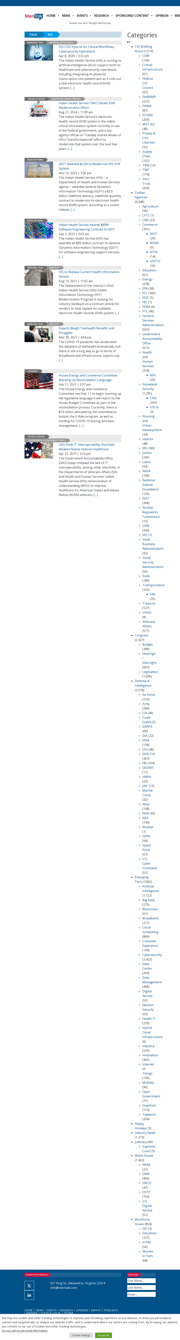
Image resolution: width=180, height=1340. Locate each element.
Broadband (150, 918)
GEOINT (148, 768)
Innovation (150, 1055)
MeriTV (96, 1310)
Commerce (150, 224)
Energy (147, 279)
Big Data (148, 900)
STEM (146, 1242)
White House (144, 1155)
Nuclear (148, 827)
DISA (145, 740)
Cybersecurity (152, 955)
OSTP (146, 1192)
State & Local (51, 1313)
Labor (146, 462)
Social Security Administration (152, 562)
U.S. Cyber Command (149, 863)
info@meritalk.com (63, 1288)
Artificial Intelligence (61, 42)
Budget (147, 644)
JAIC (145, 786)
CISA (153, 398)
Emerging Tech (35, 42)
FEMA (146, 307)
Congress (32, 371)
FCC (145, 293)
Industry (148, 1046)
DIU (145, 749)
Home (51, 16)
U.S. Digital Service (147, 1205)
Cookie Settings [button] (81, 1335)
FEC (144, 302)
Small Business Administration (152, 544)
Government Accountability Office (47, 440)
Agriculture (150, 206)
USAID (146, 612)
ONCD (146, 1183)
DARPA (147, 726)
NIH (153, 375)
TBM (145, 165)
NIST (153, 234)
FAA (152, 594)
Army (146, 704)
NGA (145, 813)
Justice (147, 453)
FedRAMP (149, 97)
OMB (146, 1174)
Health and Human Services (66, 99)
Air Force (148, 695)
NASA (146, 471)
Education (149, 270)
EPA (145, 288)
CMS (145, 220)
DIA (144, 736)
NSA (145, 818)
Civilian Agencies (36, 99)
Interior (147, 439)
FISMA (146, 106)
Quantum (149, 1105)
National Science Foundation (150, 484)
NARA (146, 1165)
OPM (145, 526)
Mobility (148, 1082)
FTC (145, 311)
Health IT (54, 267)
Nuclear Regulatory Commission (151, 512)
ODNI (146, 836)
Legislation (150, 672)
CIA (144, 713)
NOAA (154, 243)
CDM (145, 56)
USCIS (154, 407)
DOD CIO (148, 754)
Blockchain (150, 909)
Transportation (153, 585)
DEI (144, 1228)
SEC (145, 535)
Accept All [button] (103, 1335)
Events (82, 16)
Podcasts (111, 1310)
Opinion (161, 16)
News (66, 16)
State (146, 576)
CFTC (146, 215)
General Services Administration (152, 320)
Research (101, 16)
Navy (146, 804)
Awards (31, 1313)
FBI (144, 763)
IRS (144, 448)
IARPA (146, 777)
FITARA (147, 115)
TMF (145, 170)
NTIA (153, 252)
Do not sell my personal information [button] (25, 1330)
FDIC (145, 297)
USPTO (155, 261)
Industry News (35, 159)
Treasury (148, 603)
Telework (149, 1114)
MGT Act (148, 124)
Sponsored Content (132, 16)
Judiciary (141, 1142)
